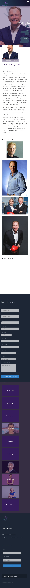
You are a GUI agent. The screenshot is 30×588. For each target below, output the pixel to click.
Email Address (5, 326)
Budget (3, 356)
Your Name (4, 307)
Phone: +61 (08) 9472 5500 (8, 534)
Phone (3, 320)
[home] (9, 2)
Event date (4, 332)
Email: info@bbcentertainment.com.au (12, 538)
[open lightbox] (15, 149)
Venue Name (4, 344)
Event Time (4, 338)
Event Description (6, 362)
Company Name (5, 314)
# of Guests (4, 350)
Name (4, 549)
